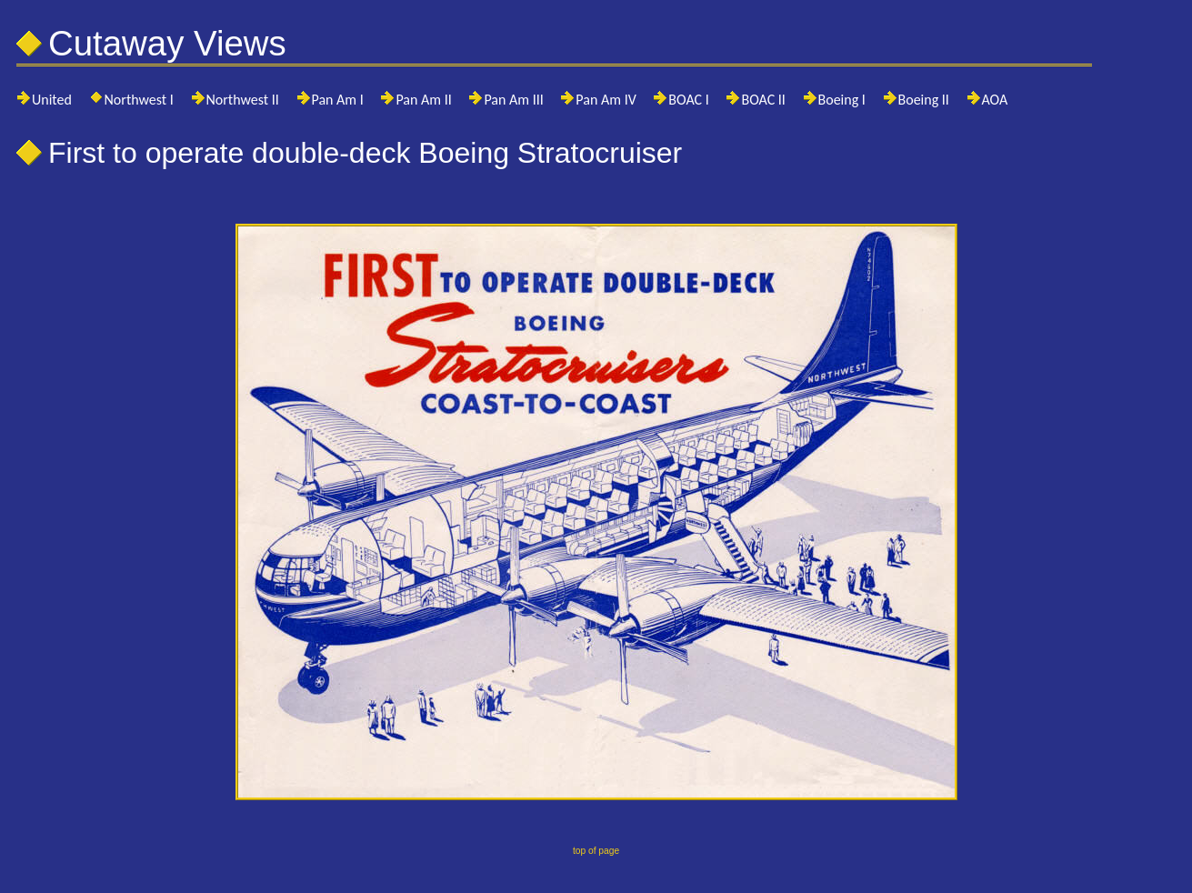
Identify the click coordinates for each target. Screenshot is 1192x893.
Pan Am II (423, 99)
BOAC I (688, 99)
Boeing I (842, 99)
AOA (995, 99)
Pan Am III (513, 99)
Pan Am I (338, 99)
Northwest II (242, 99)
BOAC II (763, 99)
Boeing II (923, 99)
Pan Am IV (606, 99)
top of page (596, 851)
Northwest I (139, 99)
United (52, 99)
